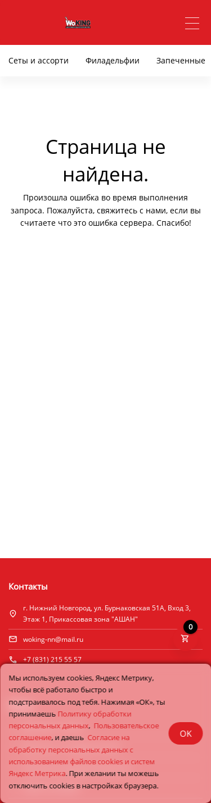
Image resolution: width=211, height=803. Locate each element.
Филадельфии (113, 60)
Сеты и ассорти (38, 60)
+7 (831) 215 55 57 (52, 659)
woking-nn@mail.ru (53, 639)
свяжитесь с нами (131, 210)
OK (185, 733)
